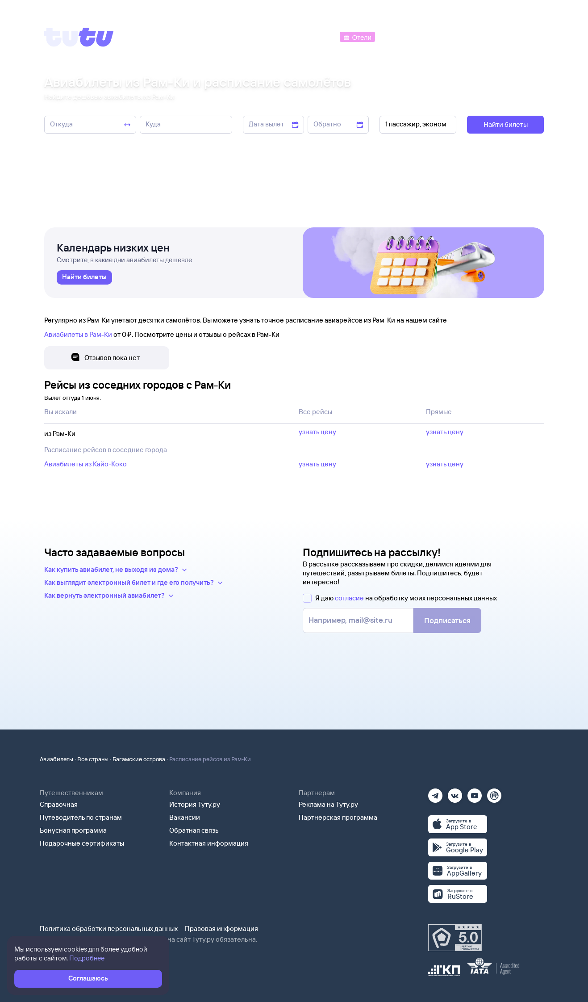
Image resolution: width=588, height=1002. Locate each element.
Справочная (59, 804)
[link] (84, 277)
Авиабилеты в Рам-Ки (78, 334)
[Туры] (437, 36)
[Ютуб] (474, 792)
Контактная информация (208, 843)
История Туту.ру (194, 804)
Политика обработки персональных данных (109, 928)
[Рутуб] (494, 792)
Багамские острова (139, 759)
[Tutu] (79, 37)
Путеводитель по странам (81, 817)
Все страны (92, 759)
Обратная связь (194, 830)
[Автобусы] (318, 36)
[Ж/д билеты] (272, 36)
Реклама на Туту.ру (328, 804)
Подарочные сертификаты (82, 843)
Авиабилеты (56, 759)
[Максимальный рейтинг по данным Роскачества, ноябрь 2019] (455, 937)
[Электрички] (398, 36)
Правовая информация (221, 928)
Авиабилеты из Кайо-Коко (85, 464)
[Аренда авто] (478, 36)
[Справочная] (525, 36)
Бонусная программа (73, 830)
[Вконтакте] (455, 792)
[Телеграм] (435, 792)
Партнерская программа (338, 817)
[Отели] (357, 36)
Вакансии (184, 817)
